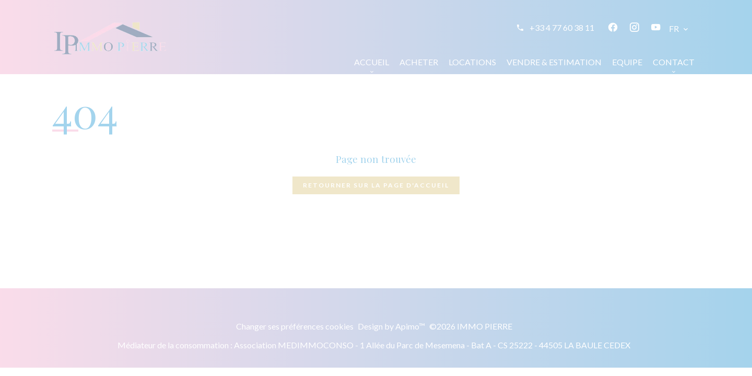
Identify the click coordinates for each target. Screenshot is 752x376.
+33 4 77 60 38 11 (562, 27)
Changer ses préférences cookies (295, 326)
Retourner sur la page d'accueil (376, 185)
